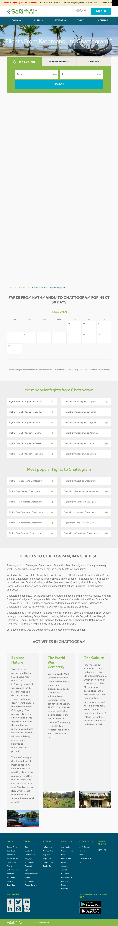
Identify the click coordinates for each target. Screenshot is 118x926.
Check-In (93, 62)
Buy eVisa (47, 859)
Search (59, 84)
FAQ (81, 855)
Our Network (30, 855)
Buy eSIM (46, 855)
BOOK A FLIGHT (24, 62)
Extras (59, 21)
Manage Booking (59, 62)
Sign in (101, 11)
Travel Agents (81, 22)
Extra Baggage (12, 859)
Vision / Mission (67, 851)
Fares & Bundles (31, 885)
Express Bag (11, 862)
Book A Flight (12, 847)
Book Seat (11, 851)
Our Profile (65, 847)
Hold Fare (10, 874)
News (63, 862)
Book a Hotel (48, 862)
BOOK (15, 21)
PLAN (37, 21)
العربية (81, 10)
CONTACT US (103, 22)
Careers (64, 866)
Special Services (31, 874)
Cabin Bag (11, 885)
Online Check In (13, 870)
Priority (10, 866)
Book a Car (47, 866)
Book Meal (11, 855)
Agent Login (103, 850)
